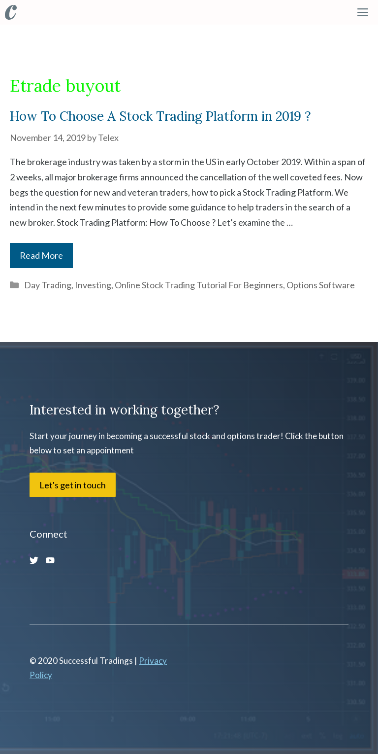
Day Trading (47, 284)
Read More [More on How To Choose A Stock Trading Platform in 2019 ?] (41, 255)
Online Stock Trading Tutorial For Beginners (199, 284)
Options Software (320, 284)
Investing (93, 284)
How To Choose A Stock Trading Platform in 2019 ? (160, 116)
